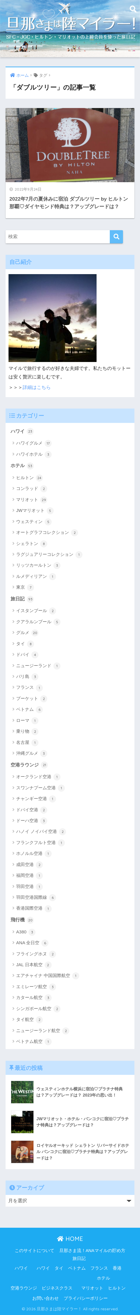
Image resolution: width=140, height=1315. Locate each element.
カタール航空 (34, 997)
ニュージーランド (38, 666)
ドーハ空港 (31, 820)
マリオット (31, 499)
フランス (29, 687)
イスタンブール (36, 610)
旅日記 (22, 599)
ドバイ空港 (31, 810)
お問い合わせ (45, 1298)
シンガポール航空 (38, 1008)
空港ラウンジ (29, 764)
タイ (25, 644)
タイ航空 (29, 1019)
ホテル (22, 465)
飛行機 (22, 920)
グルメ (27, 632)
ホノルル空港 (34, 853)
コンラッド (31, 488)
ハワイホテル (34, 454)
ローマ (27, 720)
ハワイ (22, 431)
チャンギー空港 (36, 798)
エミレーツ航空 (36, 986)
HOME (70, 1238)
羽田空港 (29, 886)
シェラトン (31, 543)
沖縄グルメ (31, 753)
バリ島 (27, 676)
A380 (26, 932)
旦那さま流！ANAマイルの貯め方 (92, 1250)
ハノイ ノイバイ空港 (41, 831)
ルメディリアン (36, 576)
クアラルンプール (38, 622)
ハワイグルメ (34, 443)
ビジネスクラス (57, 1288)
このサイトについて (34, 1250)
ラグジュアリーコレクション (49, 554)
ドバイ (27, 654)
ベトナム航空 (34, 1041)
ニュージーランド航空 (42, 1030)
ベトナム (29, 709)
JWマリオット (35, 510)
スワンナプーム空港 (40, 788)
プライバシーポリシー (86, 1298)
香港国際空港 (34, 908)
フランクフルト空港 (40, 842)
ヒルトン (29, 477)
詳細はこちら (37, 387)
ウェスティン (34, 521)
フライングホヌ (36, 954)
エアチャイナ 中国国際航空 (47, 975)
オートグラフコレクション (47, 532)
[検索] (116, 236)
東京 (25, 587)
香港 (117, 1268)
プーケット (31, 698)
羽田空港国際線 (36, 897)
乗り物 (27, 731)
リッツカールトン (38, 565)
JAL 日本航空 (34, 965)
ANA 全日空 (32, 943)
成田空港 (29, 864)
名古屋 (27, 742)
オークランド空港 (38, 777)
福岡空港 (29, 875)
